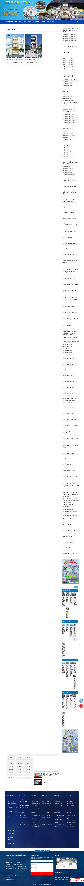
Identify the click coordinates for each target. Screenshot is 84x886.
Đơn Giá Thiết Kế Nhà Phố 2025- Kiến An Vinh (71, 821)
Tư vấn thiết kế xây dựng (71, 530)
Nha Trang (28, 772)
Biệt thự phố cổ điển (68, 152)
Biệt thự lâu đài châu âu (69, 120)
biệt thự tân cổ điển (20, 875)
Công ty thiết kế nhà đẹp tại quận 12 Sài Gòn (12, 842)
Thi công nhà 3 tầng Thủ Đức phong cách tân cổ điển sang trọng (67, 671)
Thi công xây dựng (69, 306)
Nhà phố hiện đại (67, 502)
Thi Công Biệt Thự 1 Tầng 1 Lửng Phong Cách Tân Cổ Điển (71, 702)
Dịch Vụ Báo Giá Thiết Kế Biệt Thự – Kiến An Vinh (71, 817)
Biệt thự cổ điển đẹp (68, 69)
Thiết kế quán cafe (69, 453)
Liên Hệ (53, 21)
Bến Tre (11, 763)
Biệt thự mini (67, 128)
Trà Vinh (19, 769)
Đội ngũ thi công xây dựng (69, 193)
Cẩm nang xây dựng (36, 21)
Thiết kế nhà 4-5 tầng (68, 518)
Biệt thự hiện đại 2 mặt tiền (69, 79)
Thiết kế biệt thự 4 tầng (68, 350)
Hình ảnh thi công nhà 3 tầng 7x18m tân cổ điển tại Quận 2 (75, 683)
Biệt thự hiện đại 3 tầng (68, 83)
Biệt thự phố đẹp (67, 154)
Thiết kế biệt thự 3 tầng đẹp (12, 812)
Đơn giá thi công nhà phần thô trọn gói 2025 (71, 825)
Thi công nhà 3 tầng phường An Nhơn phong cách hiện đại (71, 670)
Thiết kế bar (67, 325)
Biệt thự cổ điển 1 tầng (68, 60)
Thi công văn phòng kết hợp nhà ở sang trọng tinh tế (70, 299)
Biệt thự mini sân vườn (68, 139)
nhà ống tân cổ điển (47, 817)
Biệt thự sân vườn (67, 166)
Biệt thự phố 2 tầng (67, 148)
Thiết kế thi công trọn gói (70, 477)
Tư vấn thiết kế (67, 524)
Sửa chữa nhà (67, 237)
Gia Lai (20, 772)
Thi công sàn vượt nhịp (70, 284)
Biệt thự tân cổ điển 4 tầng (69, 40)
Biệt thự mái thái (11, 801)
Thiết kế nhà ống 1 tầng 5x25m (36, 821)
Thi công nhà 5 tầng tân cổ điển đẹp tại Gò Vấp (75, 669)
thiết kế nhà (8, 873)
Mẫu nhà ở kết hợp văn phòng (70, 225)
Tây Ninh (28, 769)
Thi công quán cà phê (70, 278)
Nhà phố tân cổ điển (68, 504)
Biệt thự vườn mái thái (68, 174)
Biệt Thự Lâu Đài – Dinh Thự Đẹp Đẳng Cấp (70, 110)
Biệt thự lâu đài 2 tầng (68, 116)
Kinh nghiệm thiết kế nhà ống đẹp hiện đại (13, 836)
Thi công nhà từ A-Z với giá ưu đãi (70, 261)
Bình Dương (20, 763)
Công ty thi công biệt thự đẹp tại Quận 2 (59, 816)
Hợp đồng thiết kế (68, 212)
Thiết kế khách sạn (69, 375)
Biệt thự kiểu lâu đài (68, 94)
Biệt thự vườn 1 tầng (68, 168)
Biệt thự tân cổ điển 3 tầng (69, 38)
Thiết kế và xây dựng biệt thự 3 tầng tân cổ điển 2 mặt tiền (63, 702)
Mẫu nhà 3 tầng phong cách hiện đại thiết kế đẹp (63, 601)
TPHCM (11, 757)
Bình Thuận (11, 775)
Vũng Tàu (19, 757)
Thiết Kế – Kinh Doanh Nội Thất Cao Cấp (71, 319)
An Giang (11, 760)
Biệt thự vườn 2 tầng (68, 170)
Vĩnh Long (19, 777)
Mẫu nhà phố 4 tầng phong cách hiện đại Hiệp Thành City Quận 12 (33, 57)
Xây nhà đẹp (67, 547)
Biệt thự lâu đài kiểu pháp (69, 122)
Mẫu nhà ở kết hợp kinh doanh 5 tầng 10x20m (75, 600)
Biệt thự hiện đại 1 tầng (24, 799)
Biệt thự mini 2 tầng (68, 133)
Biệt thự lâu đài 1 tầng (68, 114)
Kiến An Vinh (29, 777)
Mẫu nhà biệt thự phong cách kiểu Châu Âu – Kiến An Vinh (70, 103)
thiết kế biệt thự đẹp (15, 873)
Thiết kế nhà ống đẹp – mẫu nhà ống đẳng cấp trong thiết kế (70, 400)
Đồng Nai (11, 766)
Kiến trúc (15, 21)
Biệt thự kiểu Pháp (67, 96)
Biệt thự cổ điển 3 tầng (68, 64)
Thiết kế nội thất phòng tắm (70, 446)
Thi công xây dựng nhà (70, 312)
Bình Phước (29, 763)
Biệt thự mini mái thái (68, 137)
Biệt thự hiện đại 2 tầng (68, 81)
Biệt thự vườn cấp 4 (68, 172)
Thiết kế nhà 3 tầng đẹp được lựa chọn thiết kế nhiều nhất (70, 516)
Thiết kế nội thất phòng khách (70, 431)
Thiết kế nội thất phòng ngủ (70, 439)
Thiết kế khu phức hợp (70, 381)
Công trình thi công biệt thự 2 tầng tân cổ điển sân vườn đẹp (67, 703)
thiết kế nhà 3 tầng (46, 822)
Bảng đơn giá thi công (70, 46)
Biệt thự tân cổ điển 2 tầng (69, 36)
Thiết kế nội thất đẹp (69, 419)
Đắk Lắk (20, 766)
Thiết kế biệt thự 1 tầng (68, 344)
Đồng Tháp (11, 777)
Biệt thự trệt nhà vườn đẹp (12, 804)
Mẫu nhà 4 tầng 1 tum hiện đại (67, 599)
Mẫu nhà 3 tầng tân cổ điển (67, 629)
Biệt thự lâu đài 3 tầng (68, 118)
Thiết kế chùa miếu (68, 364)
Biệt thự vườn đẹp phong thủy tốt (71, 163)
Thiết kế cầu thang (69, 358)
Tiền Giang (28, 775)
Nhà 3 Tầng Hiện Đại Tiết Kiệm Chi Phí (71, 600)
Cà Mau (20, 760)
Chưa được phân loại (69, 186)
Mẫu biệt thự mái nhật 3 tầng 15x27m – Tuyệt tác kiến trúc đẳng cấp (75, 633)
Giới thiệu (11, 21)
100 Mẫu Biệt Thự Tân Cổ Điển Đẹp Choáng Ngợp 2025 (70, 30)
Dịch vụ (25, 21)
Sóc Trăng (11, 772)
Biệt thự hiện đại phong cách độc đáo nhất (70, 75)
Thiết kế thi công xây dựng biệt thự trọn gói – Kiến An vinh (71, 485)
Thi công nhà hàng (69, 254)
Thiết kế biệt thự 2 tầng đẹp (12, 808)
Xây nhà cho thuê (68, 542)
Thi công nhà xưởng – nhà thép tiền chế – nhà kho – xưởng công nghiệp (70, 270)
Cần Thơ (28, 760)
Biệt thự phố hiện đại (68, 156)
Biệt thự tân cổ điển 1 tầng (69, 34)
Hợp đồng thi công (69, 207)
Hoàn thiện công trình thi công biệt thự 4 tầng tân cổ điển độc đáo (75, 703)
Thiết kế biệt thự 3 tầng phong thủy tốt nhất (70, 347)
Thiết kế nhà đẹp (68, 387)
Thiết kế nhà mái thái (68, 509)
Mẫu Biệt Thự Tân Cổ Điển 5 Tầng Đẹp (63, 630)
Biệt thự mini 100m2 (68, 131)
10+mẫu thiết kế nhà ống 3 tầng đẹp (60, 825)
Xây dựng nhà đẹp (68, 536)
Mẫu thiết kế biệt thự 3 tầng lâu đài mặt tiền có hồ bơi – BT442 (63, 651)
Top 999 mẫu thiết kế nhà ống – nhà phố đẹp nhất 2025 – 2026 (70, 494)
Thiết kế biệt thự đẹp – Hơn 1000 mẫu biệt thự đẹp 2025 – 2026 (70, 333)
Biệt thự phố (67, 145)
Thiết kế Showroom (69, 470)
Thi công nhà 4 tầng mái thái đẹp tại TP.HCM (63, 669)
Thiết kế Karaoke (68, 370)
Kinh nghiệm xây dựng (70, 218)
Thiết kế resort (68, 459)
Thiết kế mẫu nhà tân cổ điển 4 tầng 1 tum (67, 614)
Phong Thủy (43, 21)
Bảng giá (29, 21)
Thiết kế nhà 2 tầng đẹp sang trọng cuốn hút (70, 512)
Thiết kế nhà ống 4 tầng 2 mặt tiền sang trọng (15, 57)
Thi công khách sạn (69, 249)
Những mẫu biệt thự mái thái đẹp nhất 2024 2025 (70, 338)
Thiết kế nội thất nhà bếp (71, 425)
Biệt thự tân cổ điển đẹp (69, 100)
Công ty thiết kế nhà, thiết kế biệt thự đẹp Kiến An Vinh (60, 821)
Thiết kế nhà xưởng (69, 408)
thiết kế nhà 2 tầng (11, 875)
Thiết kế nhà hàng (68, 393)
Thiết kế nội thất (68, 413)
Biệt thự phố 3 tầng (67, 150)
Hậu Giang (11, 769)
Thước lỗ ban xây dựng (12, 833)
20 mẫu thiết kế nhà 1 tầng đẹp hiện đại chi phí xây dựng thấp (70, 499)
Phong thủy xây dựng (70, 231)
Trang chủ (8, 21)
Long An (20, 775)
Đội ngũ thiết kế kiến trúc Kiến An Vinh (69, 200)
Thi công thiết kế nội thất (69, 291)
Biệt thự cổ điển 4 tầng (68, 67)
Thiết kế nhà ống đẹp (12, 839)
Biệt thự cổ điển (68, 58)
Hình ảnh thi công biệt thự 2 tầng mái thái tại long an (63, 721)
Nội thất (20, 21)
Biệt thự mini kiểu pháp (68, 135)
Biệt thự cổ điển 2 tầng (68, 62)
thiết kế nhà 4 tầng (46, 819)
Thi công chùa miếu (69, 243)
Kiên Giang (28, 766)
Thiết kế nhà (66, 506)
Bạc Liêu (28, 757)
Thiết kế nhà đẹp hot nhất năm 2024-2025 (35, 825)
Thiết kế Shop (67, 464)
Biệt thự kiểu (67, 91)
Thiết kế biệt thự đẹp (68, 352)
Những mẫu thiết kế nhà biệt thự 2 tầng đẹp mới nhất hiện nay (71, 342)
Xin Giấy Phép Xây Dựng (70, 553)
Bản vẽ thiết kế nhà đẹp (47, 824)
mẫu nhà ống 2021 (47, 815)
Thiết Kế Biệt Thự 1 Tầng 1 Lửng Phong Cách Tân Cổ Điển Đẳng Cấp (71, 632)
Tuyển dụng (49, 21)
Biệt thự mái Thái (67, 98)
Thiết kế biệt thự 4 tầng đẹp (12, 816)
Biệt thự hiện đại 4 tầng (68, 85)
